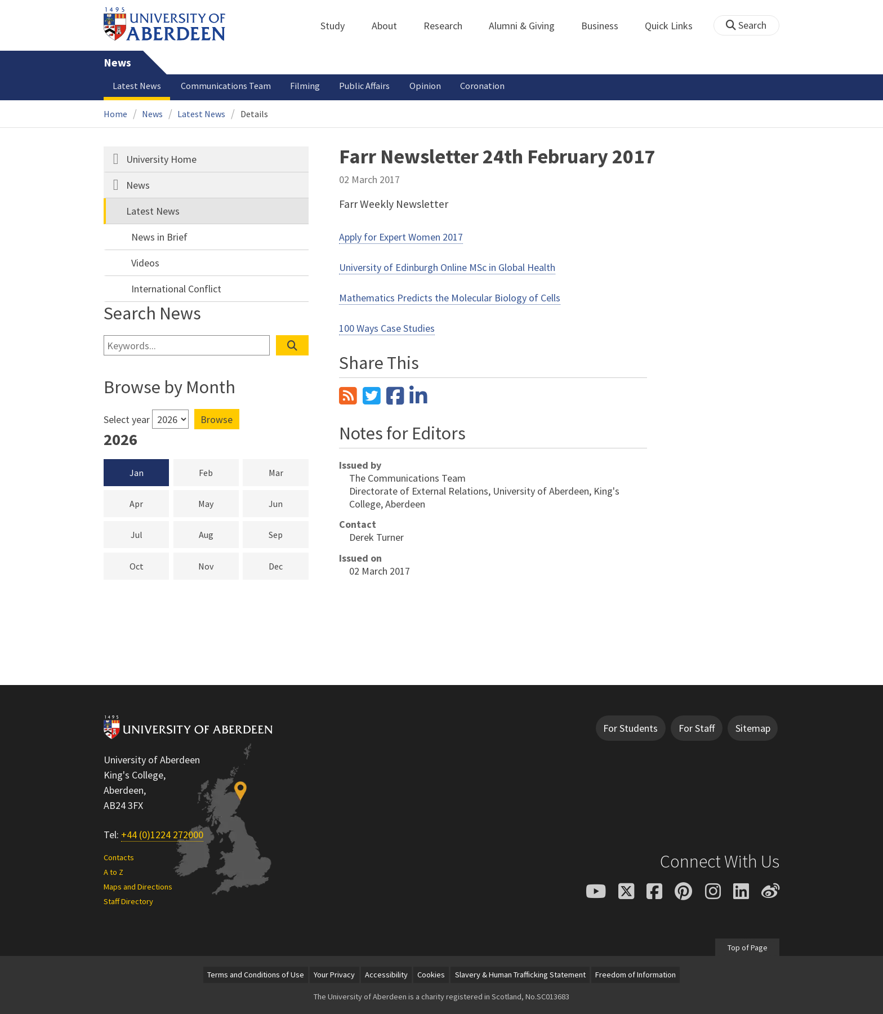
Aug (219, 534)
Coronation (482, 85)
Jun (289, 503)
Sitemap (752, 728)
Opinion (425, 85)
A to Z (113, 872)
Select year (127, 419)
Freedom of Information (635, 974)
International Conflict (176, 288)
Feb (219, 472)
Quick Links (675, 25)
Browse (216, 419)
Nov (218, 565)
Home (115, 113)
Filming (305, 85)
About (390, 25)
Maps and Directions (138, 887)
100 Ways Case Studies (387, 328)
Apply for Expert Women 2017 (401, 236)
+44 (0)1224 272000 (162, 834)
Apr (149, 503)
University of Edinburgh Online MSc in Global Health (447, 267)
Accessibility (386, 974)
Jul (150, 534)
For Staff (697, 728)
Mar (289, 472)
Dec (289, 565)
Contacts (119, 857)
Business (606, 25)
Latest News (137, 85)
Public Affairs (364, 85)
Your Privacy (334, 974)
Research (449, 25)
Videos (145, 262)
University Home (161, 159)
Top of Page (747, 947)
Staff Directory (128, 901)
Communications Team (226, 85)
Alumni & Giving (528, 25)
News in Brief (159, 236)
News (117, 62)
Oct (150, 565)
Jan (137, 472)
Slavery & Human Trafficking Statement (520, 974)
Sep (289, 534)
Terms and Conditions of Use (255, 974)
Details (254, 113)
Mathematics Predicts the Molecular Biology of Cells (449, 297)
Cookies (431, 974)
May (218, 503)
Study (338, 25)
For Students (630, 728)
